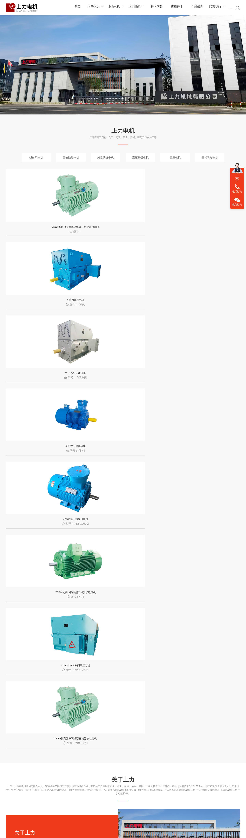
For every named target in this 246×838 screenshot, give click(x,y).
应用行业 (175, 7)
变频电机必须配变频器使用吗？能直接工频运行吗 (66, 698)
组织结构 (11, 791)
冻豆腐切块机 (170, 833)
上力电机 (115, 7)
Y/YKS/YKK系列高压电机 (153, 313)
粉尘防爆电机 (105, 157)
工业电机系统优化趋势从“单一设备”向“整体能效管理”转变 (192, 669)
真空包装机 (156, 833)
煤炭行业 (96, 608)
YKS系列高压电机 (153, 233)
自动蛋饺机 (142, 833)
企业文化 (11, 803)
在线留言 (195, 7)
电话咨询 (237, 191)
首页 (77, 7)
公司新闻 (84, 785)
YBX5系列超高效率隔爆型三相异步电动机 (33, 233)
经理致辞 (11, 785)
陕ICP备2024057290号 (146, 821)
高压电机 (175, 157)
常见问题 (84, 797)
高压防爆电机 (140, 157)
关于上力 (95, 7)
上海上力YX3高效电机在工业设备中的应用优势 (184, 728)
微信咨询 (237, 204)
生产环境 (11, 797)
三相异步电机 (210, 157)
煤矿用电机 (36, 157)
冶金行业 (175, 608)
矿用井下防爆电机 (212, 233)
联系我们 (215, 7)
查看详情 (26, 454)
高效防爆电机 (71, 157)
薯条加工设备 (128, 833)
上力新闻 (135, 7)
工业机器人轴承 (89, 833)
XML (162, 821)
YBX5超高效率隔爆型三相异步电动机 (212, 313)
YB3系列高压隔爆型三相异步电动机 (93, 313)
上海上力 (171, 821)
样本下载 (155, 7)
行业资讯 (84, 791)
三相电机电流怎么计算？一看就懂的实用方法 (62, 669)
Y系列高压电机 (93, 233)
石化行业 (16, 608)
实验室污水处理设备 (109, 833)
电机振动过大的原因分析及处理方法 (55, 728)
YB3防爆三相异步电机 (33, 313)
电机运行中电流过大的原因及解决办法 (178, 698)
